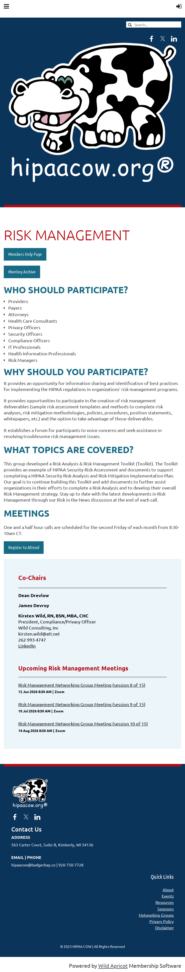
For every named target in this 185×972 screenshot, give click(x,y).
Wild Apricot (113, 965)
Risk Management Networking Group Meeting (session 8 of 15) (81, 685)
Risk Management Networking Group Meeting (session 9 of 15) (81, 704)
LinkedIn (27, 645)
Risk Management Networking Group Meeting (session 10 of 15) (83, 723)
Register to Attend (23, 547)
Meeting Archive (22, 271)
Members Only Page (25, 254)
